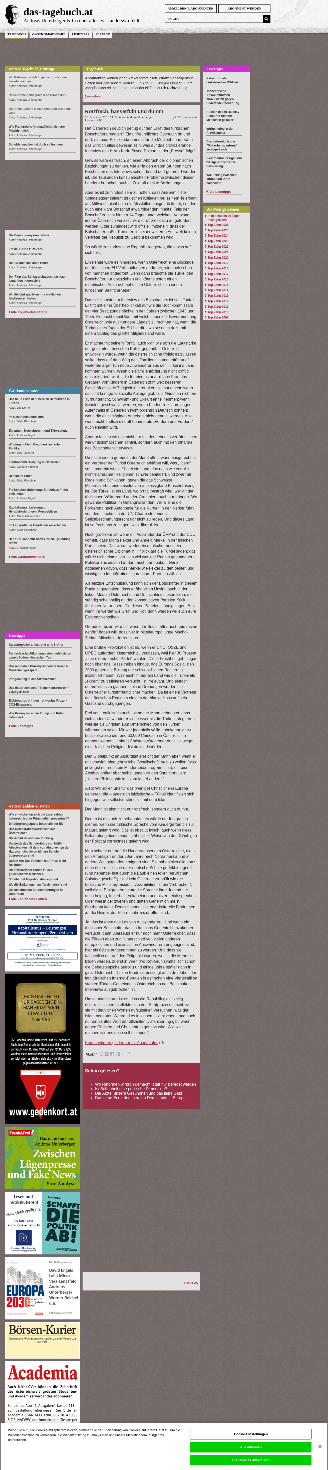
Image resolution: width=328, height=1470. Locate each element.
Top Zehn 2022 (218, 246)
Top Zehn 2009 (218, 317)
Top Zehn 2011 (218, 306)
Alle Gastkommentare (28, 557)
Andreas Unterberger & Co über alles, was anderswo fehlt (81, 20)
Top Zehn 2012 (218, 301)
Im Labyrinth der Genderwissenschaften (37, 525)
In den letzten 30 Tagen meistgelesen (224, 218)
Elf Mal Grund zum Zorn (26, 249)
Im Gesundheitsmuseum (26, 417)
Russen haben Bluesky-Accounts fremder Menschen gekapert (223, 116)
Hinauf (188, 1283)
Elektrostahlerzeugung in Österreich (35, 462)
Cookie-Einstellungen (251, 1438)
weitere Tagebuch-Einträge (32, 69)
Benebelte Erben (21, 476)
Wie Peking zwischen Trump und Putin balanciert (221, 179)
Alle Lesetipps (22, 726)
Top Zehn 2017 (218, 274)
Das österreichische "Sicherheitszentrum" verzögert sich (221, 145)
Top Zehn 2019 (218, 263)
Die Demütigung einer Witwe (29, 235)
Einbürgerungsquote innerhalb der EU (36, 824)
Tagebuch (17, 34)
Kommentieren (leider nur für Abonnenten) (122, 1043)
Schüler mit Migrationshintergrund (33, 879)
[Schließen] (319, 1450)
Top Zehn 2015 (218, 285)
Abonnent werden (244, 8)
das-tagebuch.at (58, 12)
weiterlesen (94, 96)
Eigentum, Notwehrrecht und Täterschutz (38, 430)
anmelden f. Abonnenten (190, 8)
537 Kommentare (187, 117)
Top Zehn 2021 (218, 252)
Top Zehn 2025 (218, 230)
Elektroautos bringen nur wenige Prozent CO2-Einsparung (224, 162)
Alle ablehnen (251, 1451)
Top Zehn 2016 (218, 279)
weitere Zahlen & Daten (29, 806)
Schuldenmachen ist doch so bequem (36, 144)
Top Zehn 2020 (218, 257)
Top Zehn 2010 (218, 312)
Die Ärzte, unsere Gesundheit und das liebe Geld (138, 1093)
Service (103, 34)
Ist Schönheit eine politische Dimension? (131, 1089)
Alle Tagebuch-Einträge (29, 312)
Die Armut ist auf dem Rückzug (31, 838)
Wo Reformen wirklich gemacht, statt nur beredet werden (145, 1084)
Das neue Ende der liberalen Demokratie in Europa (140, 1098)
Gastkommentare (48, 34)
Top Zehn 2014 (218, 290)
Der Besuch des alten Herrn (28, 263)
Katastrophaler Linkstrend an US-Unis (36, 644)
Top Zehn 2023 (218, 241)
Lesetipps (80, 34)
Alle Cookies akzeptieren (250, 1464)
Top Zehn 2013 (218, 295)
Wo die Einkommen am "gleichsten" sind (38, 884)
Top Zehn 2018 (218, 268)
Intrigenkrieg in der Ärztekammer (32, 679)
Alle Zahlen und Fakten (29, 899)
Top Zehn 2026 (218, 225)
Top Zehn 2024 (218, 235)
